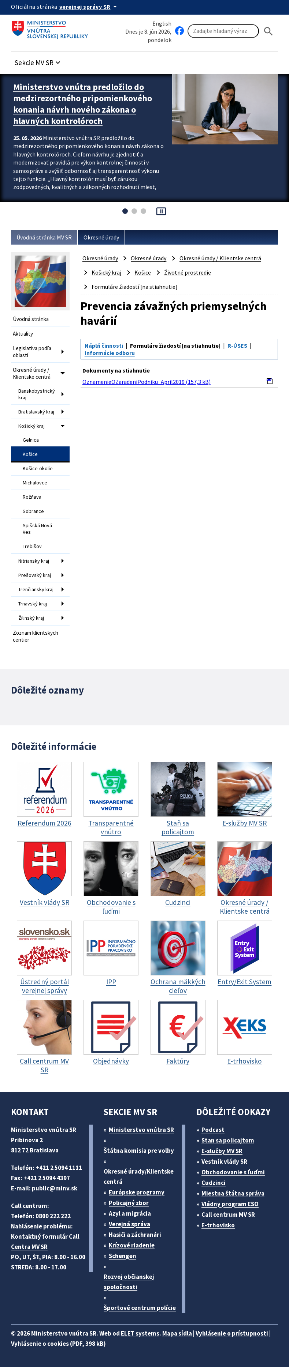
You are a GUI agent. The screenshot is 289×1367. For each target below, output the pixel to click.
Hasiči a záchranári (135, 1235)
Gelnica (31, 440)
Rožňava (32, 497)
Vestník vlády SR (224, 1162)
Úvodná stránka (31, 319)
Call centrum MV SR (228, 1215)
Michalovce (35, 482)
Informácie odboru (110, 352)
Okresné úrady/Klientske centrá (139, 1176)
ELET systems (140, 1333)
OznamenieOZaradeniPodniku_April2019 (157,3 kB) (146, 381)
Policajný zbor (129, 1203)
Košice (30, 454)
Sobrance (33, 511)
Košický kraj (31, 426)
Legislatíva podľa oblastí (32, 352)
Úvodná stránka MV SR (44, 237)
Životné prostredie (187, 272)
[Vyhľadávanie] (223, 31)
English (161, 23)
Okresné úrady (101, 237)
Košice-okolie (38, 468)
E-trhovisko (218, 1225)
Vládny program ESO (230, 1204)
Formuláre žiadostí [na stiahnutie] (135, 286)
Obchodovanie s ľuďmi (233, 1172)
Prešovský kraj (34, 575)
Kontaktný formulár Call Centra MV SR (45, 1241)
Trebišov (32, 546)
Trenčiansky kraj (35, 589)
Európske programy (136, 1192)
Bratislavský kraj (36, 411)
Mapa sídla (177, 1333)
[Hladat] (268, 31)
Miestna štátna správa (232, 1193)
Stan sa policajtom (227, 1140)
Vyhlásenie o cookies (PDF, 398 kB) (58, 1344)
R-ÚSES (237, 345)
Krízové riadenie (132, 1245)
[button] (38, 60)
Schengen (122, 1256)
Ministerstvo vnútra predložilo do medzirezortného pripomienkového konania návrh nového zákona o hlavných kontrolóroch (82, 103)
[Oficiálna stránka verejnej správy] (89, 6)
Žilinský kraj (31, 618)
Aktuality (23, 333)
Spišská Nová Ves (37, 528)
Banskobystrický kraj (36, 394)
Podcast (213, 1130)
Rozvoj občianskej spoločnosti (129, 1282)
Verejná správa (129, 1224)
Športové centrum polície (140, 1308)
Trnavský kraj (32, 603)
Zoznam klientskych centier (35, 636)
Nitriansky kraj (33, 561)
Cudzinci (213, 1183)
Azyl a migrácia (130, 1213)
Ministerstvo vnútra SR (141, 1130)
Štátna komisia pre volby (139, 1151)
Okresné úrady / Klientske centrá (32, 373)
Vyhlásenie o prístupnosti (232, 1333)
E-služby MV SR (221, 1151)
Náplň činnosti (104, 345)
